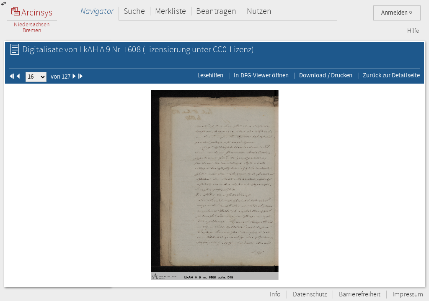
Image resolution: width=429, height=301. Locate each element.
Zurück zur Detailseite (391, 75)
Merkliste (170, 11)
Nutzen (259, 11)
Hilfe (413, 31)
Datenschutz (310, 294)
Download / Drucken (325, 75)
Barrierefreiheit (359, 294)
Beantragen (216, 11)
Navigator (97, 11)
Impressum (408, 294)
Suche (134, 11)
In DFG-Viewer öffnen (261, 75)
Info (275, 294)
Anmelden (397, 13)
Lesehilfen (210, 75)
